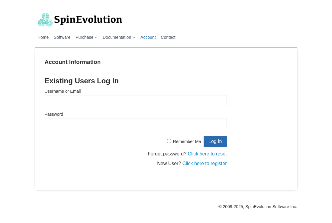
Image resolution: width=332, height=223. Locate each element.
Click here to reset (207, 153)
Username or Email (63, 91)
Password (54, 114)
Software (62, 37)
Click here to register (204, 163)
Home (43, 37)
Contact (168, 37)
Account (148, 37)
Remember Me (187, 141)
